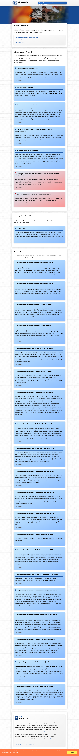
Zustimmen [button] (72, 752)
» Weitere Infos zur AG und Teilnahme (24, 744)
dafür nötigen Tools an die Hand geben (49, 731)
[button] (65, 752)
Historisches (46, 2)
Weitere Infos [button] (5, 754)
